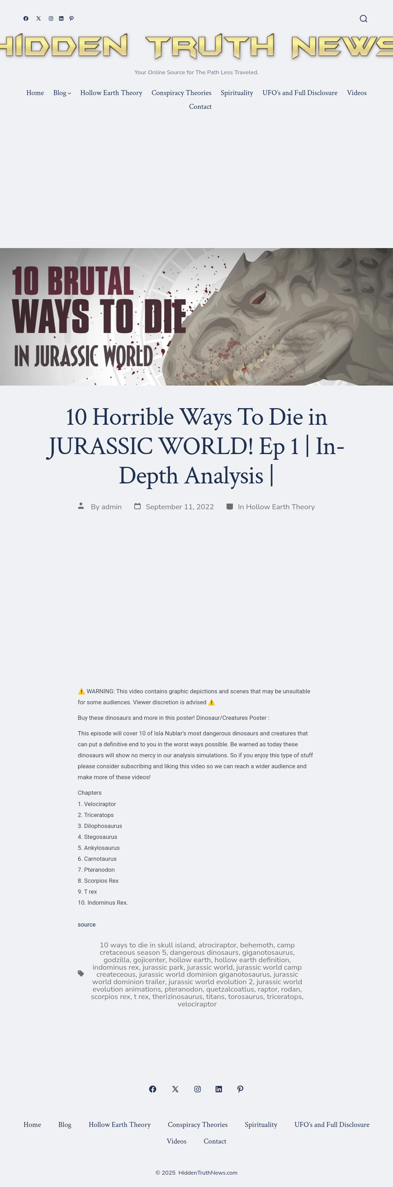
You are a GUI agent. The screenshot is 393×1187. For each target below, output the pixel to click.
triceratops (284, 996)
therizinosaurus (177, 996)
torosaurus (245, 996)
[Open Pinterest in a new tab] (71, 18)
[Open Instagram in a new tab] (51, 18)
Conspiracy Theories (181, 93)
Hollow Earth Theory (111, 93)
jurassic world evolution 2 (211, 982)
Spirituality (237, 93)
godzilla (117, 960)
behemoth (256, 945)
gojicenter (149, 960)
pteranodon (184, 989)
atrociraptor (217, 945)
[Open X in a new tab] (38, 18)
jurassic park (162, 967)
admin (111, 507)
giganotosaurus (267, 952)
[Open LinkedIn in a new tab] (61, 18)
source (87, 924)
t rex (141, 996)
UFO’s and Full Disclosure (300, 93)
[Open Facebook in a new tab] (26, 18)
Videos (357, 93)
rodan (290, 989)
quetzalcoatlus (230, 989)
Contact (200, 106)
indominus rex (116, 967)
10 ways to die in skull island (147, 945)
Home (35, 93)
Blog (62, 93)
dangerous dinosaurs (204, 952)
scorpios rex (110, 996)
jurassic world (210, 967)
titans (215, 996)
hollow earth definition (252, 960)
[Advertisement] (196, 166)
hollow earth (190, 960)
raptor (267, 989)
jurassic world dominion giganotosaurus (204, 974)
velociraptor (197, 1004)
